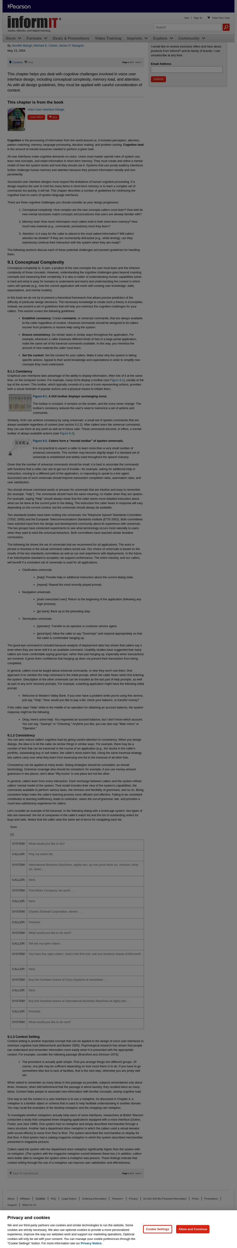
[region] (118, 1229)
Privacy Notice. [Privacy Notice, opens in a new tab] (91, 1243)
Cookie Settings (157, 1229)
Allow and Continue (192, 1229)
